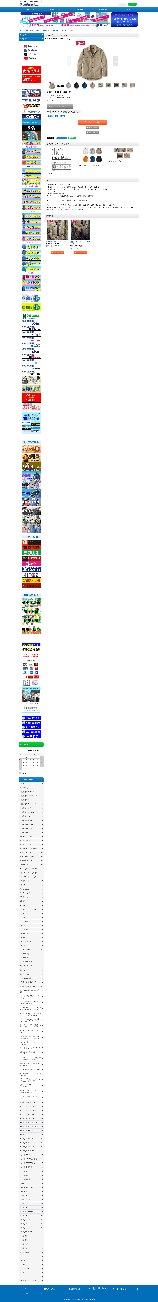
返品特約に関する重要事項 (56, 116)
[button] (127, 9)
